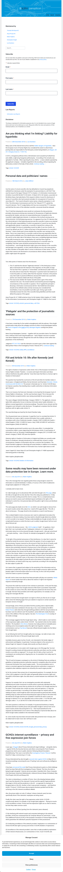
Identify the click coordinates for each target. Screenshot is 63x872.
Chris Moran (24, 624)
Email (8, 67)
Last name (10, 89)
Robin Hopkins (11, 36)
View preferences (31, 865)
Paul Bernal (23, 628)
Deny (31, 859)
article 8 (21, 303)
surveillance (30, 350)
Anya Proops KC (11, 33)
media (21, 350)
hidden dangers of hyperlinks (43, 146)
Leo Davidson (10, 43)
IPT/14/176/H (16, 343)
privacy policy (42, 59)
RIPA (25, 350)
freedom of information (26, 460)
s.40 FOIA (36, 303)
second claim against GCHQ (38, 759)
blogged (15, 747)
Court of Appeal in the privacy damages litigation (24, 327)
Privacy (34, 869)
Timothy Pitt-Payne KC (13, 30)
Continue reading (40, 164)
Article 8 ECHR (23, 727)
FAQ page (49, 493)
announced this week (19, 767)
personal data (29, 303)
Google (31, 727)
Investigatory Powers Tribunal (41, 753)
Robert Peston (10, 610)
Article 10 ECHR (14, 168)
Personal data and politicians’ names (26, 175)
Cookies (28, 869)
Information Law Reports (13, 114)
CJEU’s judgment (33, 527)
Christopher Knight (12, 40)
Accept (31, 853)
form (29, 507)
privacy (44, 727)
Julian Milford (29, 181)
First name (10, 78)
